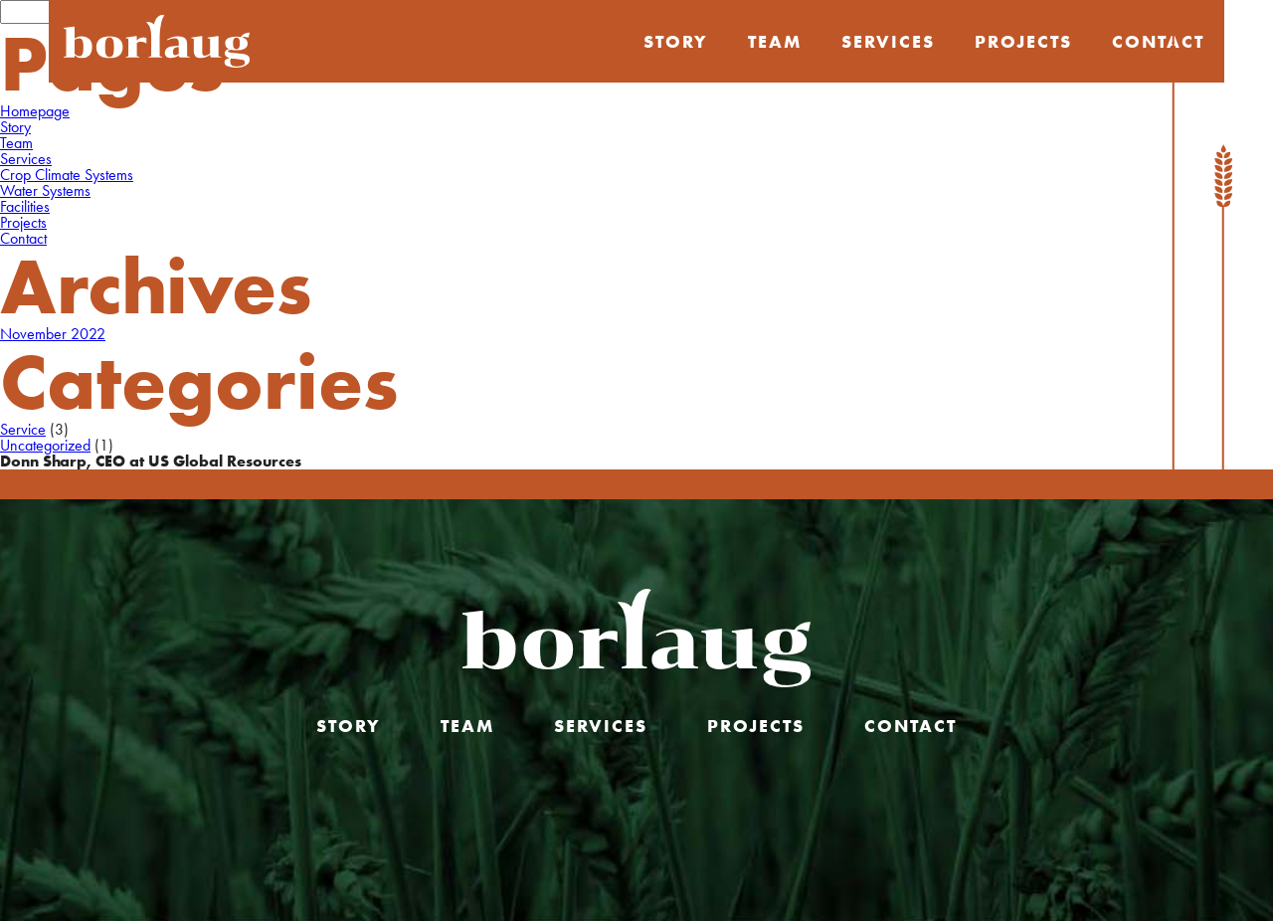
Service (23, 429)
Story (675, 41)
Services (888, 41)
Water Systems (45, 190)
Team (775, 41)
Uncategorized (45, 445)
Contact (23, 238)
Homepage (35, 110)
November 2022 (52, 333)
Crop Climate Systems (66, 174)
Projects (1023, 41)
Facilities (25, 206)
